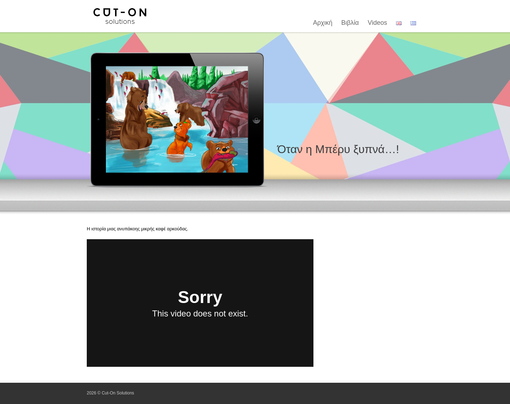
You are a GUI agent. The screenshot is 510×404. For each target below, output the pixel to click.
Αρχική (323, 22)
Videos (377, 22)
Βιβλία (350, 22)
